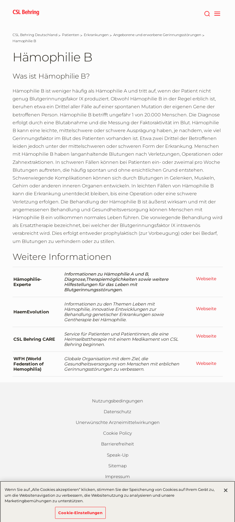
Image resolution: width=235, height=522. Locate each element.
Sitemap (117, 465)
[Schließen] (225, 492)
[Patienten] (70, 35)
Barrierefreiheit (117, 444)
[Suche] (207, 13)
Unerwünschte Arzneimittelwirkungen (118, 422)
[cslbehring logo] (26, 13)
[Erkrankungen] (96, 35)
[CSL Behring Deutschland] (35, 35)
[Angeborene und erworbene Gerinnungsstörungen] (157, 35)
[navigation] (217, 13)
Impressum (117, 476)
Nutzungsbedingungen (117, 401)
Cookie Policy (117, 433)
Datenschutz (117, 411)
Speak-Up (117, 455)
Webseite (206, 278)
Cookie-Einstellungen (80, 514)
